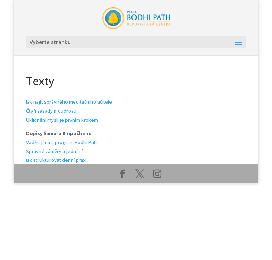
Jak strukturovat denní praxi (56, 160)
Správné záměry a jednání (54, 151)
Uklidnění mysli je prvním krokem (62, 120)
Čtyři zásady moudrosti (51, 111)
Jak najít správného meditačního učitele (69, 102)
